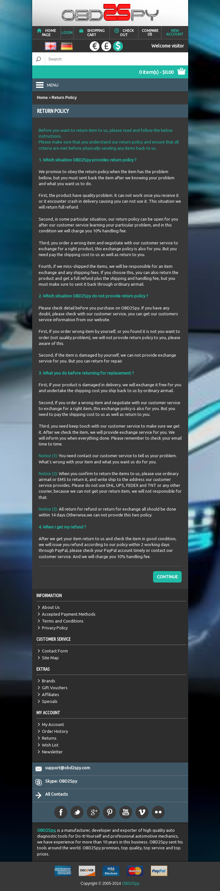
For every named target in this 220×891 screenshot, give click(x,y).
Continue (167, 576)
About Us (51, 607)
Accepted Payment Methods (69, 614)
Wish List (50, 745)
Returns (49, 738)
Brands (48, 681)
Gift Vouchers (55, 687)
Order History (55, 731)
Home (42, 97)
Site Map (50, 657)
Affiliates (50, 694)
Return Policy (64, 97)
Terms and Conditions (63, 621)
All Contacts (56, 794)
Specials (50, 701)
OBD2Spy (46, 830)
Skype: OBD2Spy (61, 781)
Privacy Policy (55, 627)
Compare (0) (150, 32)
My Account (53, 724)
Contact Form (55, 651)
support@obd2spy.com (67, 767)
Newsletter (52, 751)
